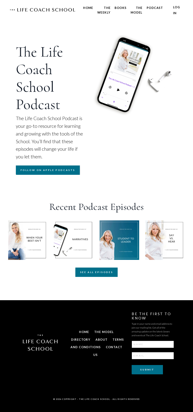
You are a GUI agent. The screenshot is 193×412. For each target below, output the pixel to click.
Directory (80, 340)
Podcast (155, 8)
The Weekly (104, 10)
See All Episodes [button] (96, 272)
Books (120, 8)
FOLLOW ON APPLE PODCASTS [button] (48, 170)
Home (88, 8)
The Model (137, 10)
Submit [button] (147, 369)
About (101, 340)
